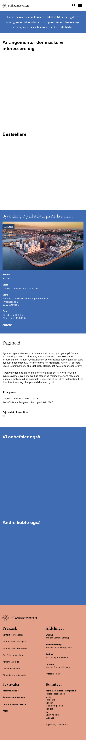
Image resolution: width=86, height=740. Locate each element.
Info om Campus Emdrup (58, 637)
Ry (47, 711)
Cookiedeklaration (11, 668)
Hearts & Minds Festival (14, 704)
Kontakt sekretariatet (13, 634)
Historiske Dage (11, 690)
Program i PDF (53, 673)
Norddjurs (50, 699)
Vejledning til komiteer (57, 724)
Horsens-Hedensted (55, 693)
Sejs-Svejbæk (52, 714)
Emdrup (49, 634)
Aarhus (49, 654)
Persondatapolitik (11, 661)
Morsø (49, 696)
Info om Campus (54, 667)
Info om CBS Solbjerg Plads (59, 647)
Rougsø (49, 708)
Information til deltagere (14, 641)
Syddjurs (50, 717)
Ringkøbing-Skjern (55, 705)
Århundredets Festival (14, 697)
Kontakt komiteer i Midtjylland (61, 690)
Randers (50, 702)
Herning (50, 664)
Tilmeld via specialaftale (14, 675)
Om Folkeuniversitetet (13, 655)
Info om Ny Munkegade (57, 657)
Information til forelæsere (15, 648)
